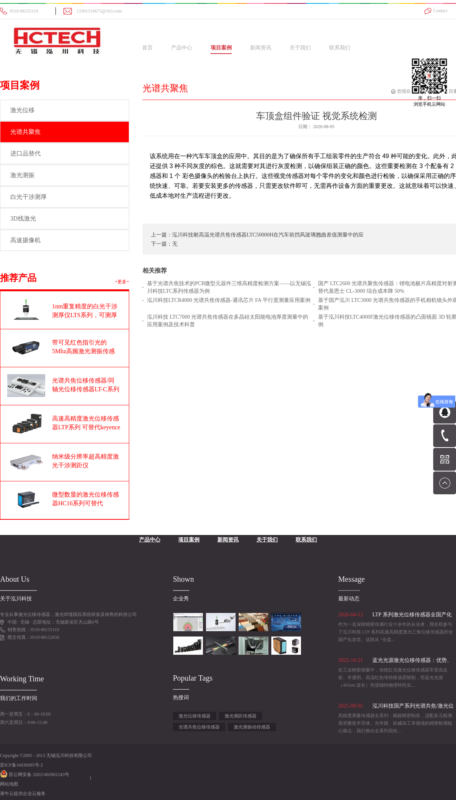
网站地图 (9, 784)
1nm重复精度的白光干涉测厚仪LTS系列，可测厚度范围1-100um (84, 315)
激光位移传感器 (195, 716)
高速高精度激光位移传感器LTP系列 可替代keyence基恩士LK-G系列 (86, 427)
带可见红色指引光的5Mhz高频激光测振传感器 (83, 351)
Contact (440, 10)
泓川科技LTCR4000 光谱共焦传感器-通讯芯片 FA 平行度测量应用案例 (228, 300)
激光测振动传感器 (252, 727)
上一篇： (257, 235)
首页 (147, 48)
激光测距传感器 (240, 716)
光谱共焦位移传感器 (199, 727)
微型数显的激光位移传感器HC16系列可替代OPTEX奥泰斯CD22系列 (85, 503)
